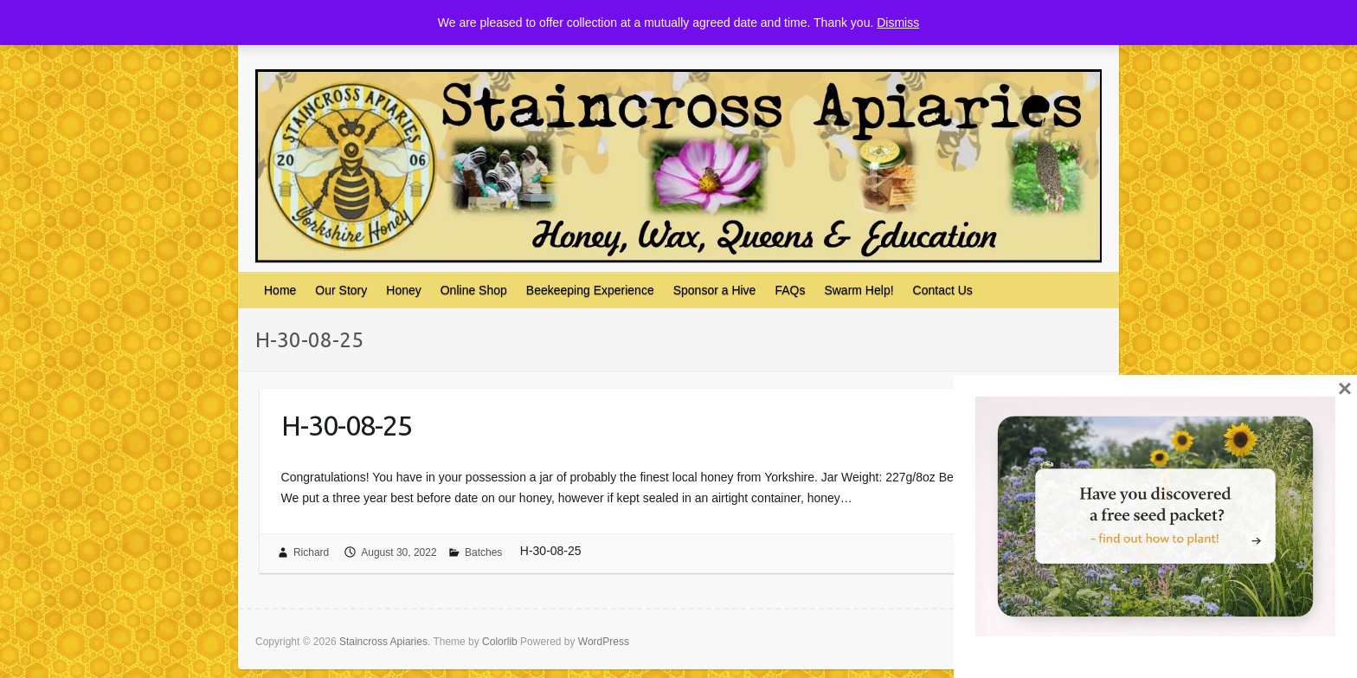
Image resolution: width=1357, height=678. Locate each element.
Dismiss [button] (898, 22)
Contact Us (943, 290)
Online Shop (474, 290)
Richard (311, 552)
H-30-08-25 (346, 425)
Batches (483, 552)
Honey (403, 290)
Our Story (341, 290)
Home (280, 290)
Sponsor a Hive (714, 290)
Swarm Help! (858, 290)
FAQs (790, 290)
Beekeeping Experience (590, 290)
